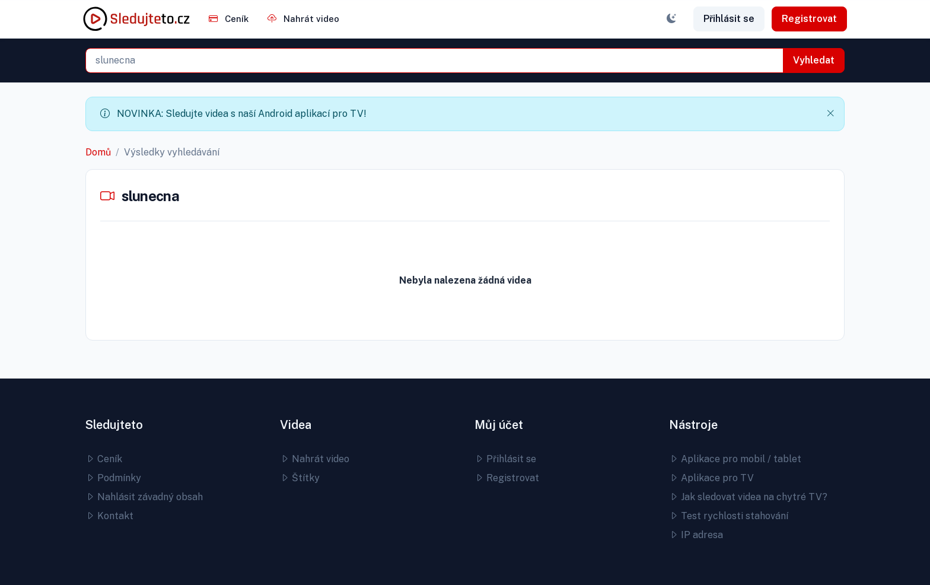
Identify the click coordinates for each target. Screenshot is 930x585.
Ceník (229, 19)
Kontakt (109, 516)
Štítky (300, 478)
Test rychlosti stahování (728, 516)
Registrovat (809, 18)
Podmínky (113, 478)
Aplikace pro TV (711, 478)
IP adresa (696, 535)
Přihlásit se (728, 18)
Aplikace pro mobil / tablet (735, 459)
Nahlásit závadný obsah (144, 497)
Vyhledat (814, 60)
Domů (98, 152)
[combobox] (434, 60)
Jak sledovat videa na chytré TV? (748, 497)
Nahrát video (303, 19)
